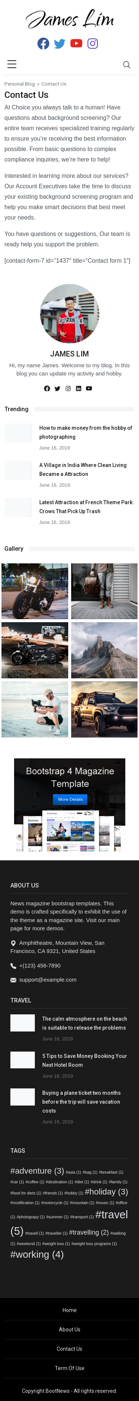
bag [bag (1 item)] (91, 1172)
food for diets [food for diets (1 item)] (27, 1193)
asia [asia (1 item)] (74, 1172)
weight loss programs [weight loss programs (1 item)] (95, 1243)
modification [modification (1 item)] (26, 1202)
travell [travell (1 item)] (35, 1233)
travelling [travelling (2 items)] (91, 1232)
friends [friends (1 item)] (54, 1193)
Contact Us (69, 1349)
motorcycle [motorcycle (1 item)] (56, 1202)
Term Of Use (70, 1368)
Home (70, 1310)
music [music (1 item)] (106, 1202)
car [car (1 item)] (18, 1182)
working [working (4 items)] (40, 1254)
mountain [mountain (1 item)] (83, 1202)
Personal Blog (19, 84)
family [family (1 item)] (119, 1182)
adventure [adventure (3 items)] (39, 1171)
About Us (69, 1330)
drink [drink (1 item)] (100, 1182)
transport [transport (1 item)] (83, 1217)
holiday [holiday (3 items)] (108, 1191)
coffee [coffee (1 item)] (36, 1182)
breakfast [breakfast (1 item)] (112, 1172)
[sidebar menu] (11, 65)
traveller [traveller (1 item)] (58, 1233)
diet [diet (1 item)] (83, 1182)
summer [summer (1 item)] (59, 1217)
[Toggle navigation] (127, 64)
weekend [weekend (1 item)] (30, 1243)
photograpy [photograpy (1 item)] (31, 1217)
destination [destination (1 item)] (60, 1182)
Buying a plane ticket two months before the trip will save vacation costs (81, 1102)
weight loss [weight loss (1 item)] (57, 1243)
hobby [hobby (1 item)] (75, 1193)
